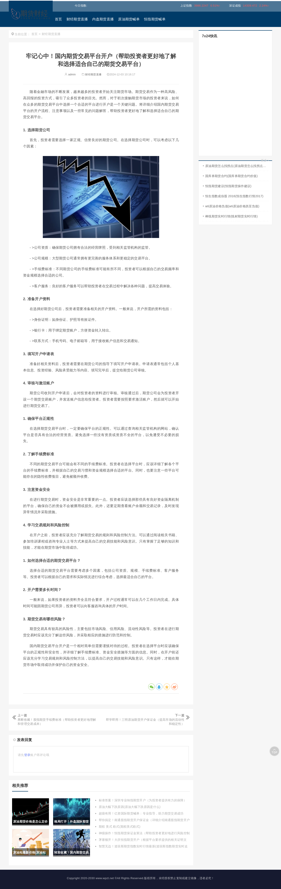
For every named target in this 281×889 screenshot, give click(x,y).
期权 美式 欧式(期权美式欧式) (119, 826)
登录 (27, 755)
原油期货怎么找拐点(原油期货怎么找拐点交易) (237, 166)
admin (70, 74)
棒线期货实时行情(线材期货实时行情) (231, 216)
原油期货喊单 (129, 19)
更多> (265, 160)
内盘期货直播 (103, 19)
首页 (58, 19)
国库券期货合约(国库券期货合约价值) (231, 176)
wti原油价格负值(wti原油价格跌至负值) (232, 206)
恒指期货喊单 (155, 19)
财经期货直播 (77, 19)
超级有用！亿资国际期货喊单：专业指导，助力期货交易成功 (141, 813)
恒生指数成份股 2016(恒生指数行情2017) (234, 196)
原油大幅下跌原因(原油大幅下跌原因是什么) (130, 807)
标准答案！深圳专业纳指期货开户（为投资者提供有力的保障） (143, 800)
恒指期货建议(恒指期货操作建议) (228, 186)
